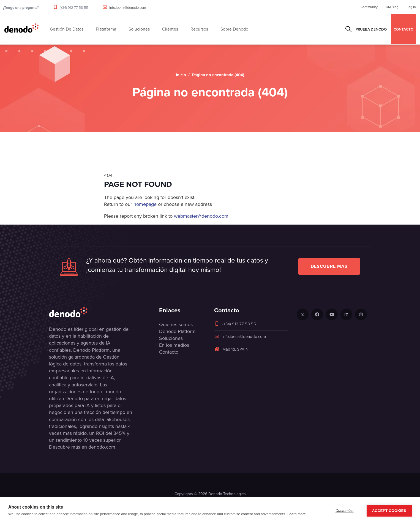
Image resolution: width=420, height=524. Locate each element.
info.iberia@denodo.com (127, 7)
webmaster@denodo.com (201, 216)
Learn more (296, 514)
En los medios (174, 345)
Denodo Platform (177, 331)
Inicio (181, 75)
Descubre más (329, 266)
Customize (345, 511)
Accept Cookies (389, 511)
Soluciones (171, 338)
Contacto (168, 352)
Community (369, 6)
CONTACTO (403, 29)
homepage (145, 204)
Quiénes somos (176, 324)
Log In (411, 6)
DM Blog (392, 6)
